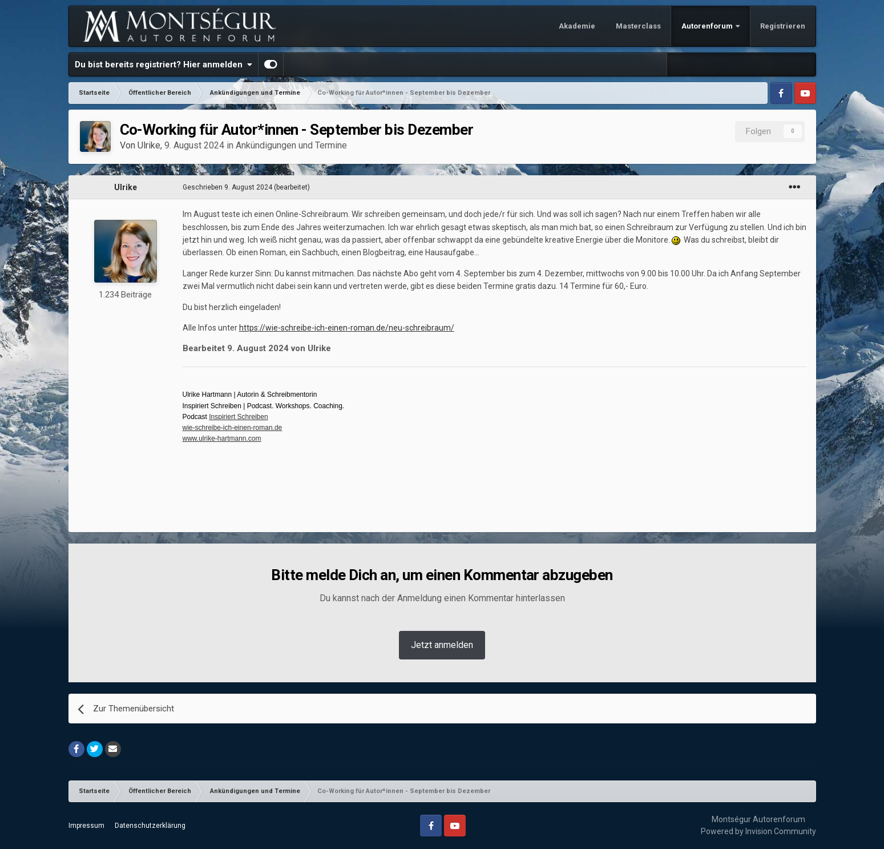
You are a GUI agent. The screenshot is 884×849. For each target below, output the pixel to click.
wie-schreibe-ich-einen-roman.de (232, 428)
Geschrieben (227, 187)
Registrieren (782, 26)
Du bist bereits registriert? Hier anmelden (163, 64)
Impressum (86, 826)
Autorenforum (707, 26)
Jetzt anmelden (442, 644)
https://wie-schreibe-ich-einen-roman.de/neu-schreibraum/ (346, 327)
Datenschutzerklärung (150, 826)
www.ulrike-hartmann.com (222, 438)
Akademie (577, 26)
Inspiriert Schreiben (238, 417)
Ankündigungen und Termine (291, 145)
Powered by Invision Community (758, 831)
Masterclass (638, 26)
